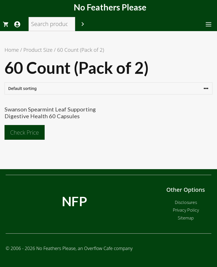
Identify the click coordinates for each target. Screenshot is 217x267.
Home (12, 49)
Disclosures (186, 202)
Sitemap (186, 218)
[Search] (83, 24)
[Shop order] (108, 88)
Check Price (24, 132)
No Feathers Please (110, 7)
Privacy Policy (186, 210)
